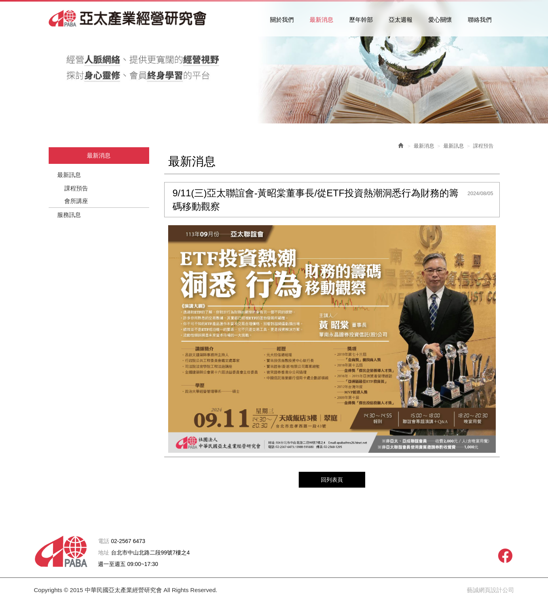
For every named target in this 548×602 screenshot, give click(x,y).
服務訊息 (69, 214)
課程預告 (76, 188)
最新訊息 (69, 174)
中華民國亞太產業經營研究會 (128, 18)
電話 (103, 541)
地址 (103, 553)
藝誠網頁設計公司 (490, 590)
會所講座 (76, 201)
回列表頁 (332, 479)
